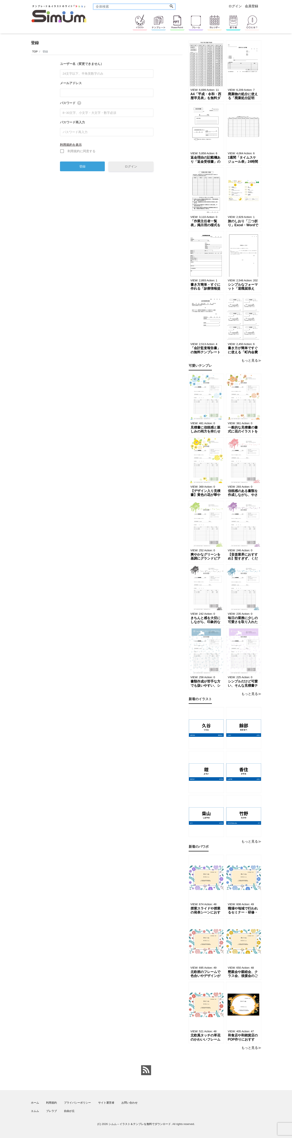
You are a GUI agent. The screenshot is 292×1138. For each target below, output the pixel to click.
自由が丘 (69, 1110)
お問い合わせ (129, 1102)
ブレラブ (51, 1110)
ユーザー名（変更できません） (82, 64)
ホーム (35, 1102)
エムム (35, 1110)
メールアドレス (71, 83)
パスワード (68, 103)
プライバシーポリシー (77, 1102)
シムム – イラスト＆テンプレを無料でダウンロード (140, 1124)
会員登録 (251, 6)
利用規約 (51, 1102)
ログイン (235, 6)
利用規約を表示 (71, 144)
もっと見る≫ (251, 360)
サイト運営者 (106, 1102)
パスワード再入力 (72, 122)
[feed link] (146, 1070)
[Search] (171, 6)
